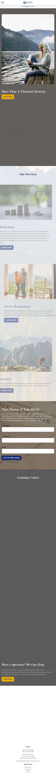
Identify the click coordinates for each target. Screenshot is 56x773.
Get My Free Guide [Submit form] (11, 458)
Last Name (6, 436)
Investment (28, 769)
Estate (28, 771)
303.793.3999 (30, 750)
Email (4, 447)
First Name (6, 426)
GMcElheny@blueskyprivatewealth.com (28, 761)
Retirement (28, 767)
